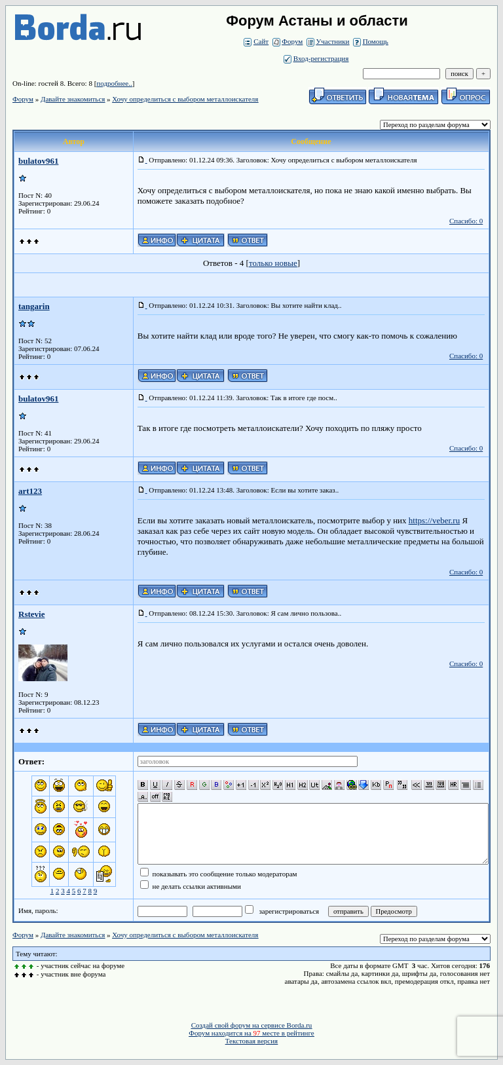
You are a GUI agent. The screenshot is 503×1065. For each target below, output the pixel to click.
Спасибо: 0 (466, 221)
